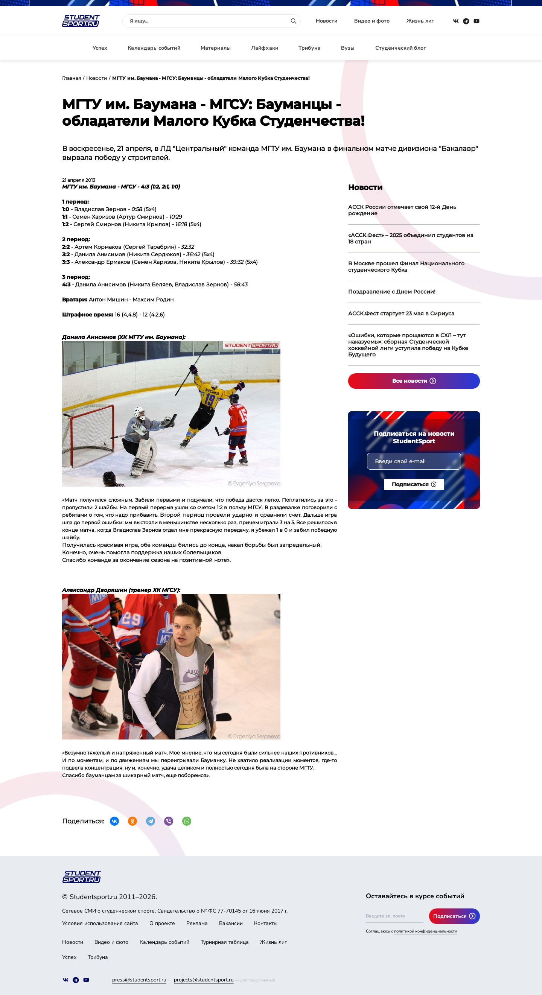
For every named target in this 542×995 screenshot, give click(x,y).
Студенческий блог (400, 48)
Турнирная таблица (225, 942)
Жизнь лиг (420, 20)
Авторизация (463, 48)
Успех (100, 48)
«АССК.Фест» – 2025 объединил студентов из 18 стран (410, 238)
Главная (71, 78)
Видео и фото (372, 20)
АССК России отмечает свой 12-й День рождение (402, 210)
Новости (326, 20)
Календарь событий (154, 48)
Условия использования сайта (100, 923)
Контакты (265, 923)
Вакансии (231, 923)
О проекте (162, 923)
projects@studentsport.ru (204, 979)
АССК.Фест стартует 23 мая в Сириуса (401, 313)
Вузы (348, 48)
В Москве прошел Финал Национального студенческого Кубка (406, 266)
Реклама (197, 923)
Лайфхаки (264, 48)
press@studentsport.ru (139, 979)
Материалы (216, 48)
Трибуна (309, 48)
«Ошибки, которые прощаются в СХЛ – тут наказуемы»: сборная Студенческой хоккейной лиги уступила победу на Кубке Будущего (408, 345)
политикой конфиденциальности (425, 931)
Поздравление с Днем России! (391, 291)
